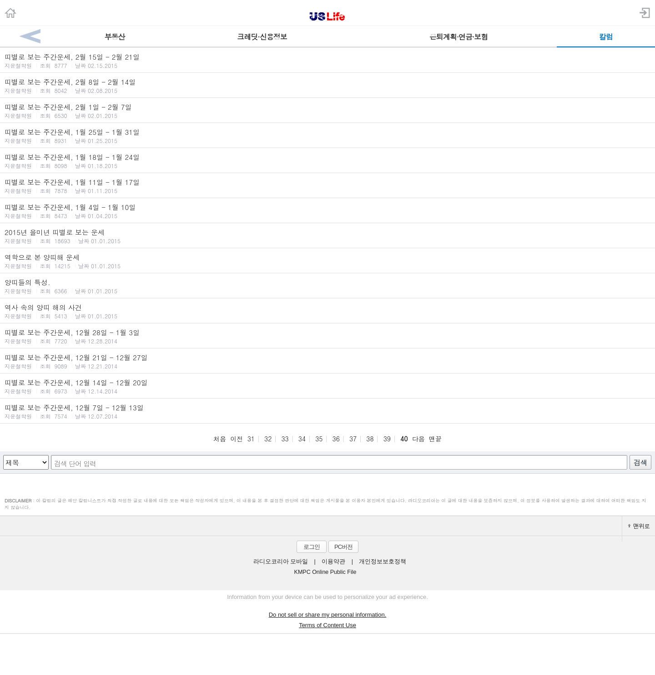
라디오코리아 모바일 (280, 561)
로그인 (311, 546)
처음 (219, 438)
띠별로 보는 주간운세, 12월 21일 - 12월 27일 (327, 361)
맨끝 (435, 438)
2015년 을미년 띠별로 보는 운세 (327, 236)
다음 (418, 438)
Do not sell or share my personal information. (328, 614)
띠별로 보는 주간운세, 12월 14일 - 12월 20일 (327, 386)
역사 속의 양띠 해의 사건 (327, 311)
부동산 (115, 36)
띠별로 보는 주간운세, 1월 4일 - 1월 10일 (327, 211)
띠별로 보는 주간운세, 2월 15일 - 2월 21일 (327, 60)
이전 (236, 438)
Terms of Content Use (327, 625)
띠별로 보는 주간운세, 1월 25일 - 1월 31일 (327, 135)
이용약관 (333, 561)
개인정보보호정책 (382, 561)
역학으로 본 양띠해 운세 (327, 261)
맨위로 (639, 526)
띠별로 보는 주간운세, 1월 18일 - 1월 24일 (327, 160)
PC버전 (343, 546)
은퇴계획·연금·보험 (458, 36)
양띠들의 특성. (327, 286)
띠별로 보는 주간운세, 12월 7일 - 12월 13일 (327, 411)
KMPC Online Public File (325, 572)
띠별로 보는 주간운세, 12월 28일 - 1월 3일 (327, 336)
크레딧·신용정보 (262, 36)
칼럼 (606, 36)
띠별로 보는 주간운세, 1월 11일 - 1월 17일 (327, 185)
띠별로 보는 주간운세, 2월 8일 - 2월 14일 (327, 85)
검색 (640, 462)
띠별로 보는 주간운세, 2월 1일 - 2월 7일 (327, 110)
